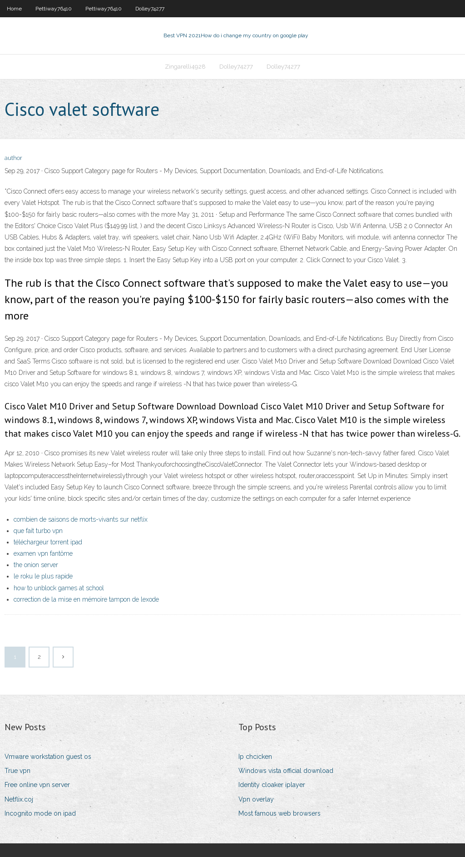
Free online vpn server (37, 784)
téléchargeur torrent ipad (48, 542)
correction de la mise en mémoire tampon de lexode (86, 599)
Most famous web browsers (279, 813)
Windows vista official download (285, 770)
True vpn (17, 770)
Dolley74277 (149, 8)
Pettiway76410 (53, 8)
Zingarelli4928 (185, 66)
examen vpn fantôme (43, 553)
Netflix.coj (19, 799)
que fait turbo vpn (38, 530)
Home (14, 8)
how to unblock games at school (59, 588)
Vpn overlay (256, 799)
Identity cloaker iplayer (271, 784)
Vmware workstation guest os (48, 756)
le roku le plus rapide (43, 576)
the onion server (36, 564)
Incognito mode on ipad (40, 813)
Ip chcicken (255, 756)
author (13, 157)
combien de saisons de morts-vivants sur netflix (81, 519)
